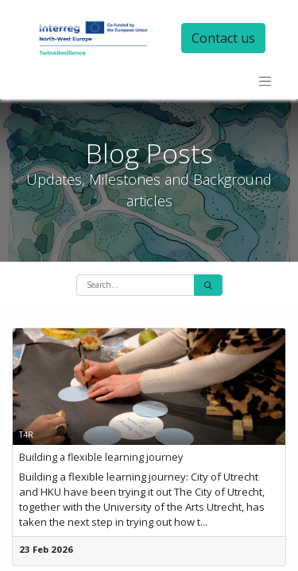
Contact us (223, 38)
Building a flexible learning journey (101, 457)
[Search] (208, 285)
